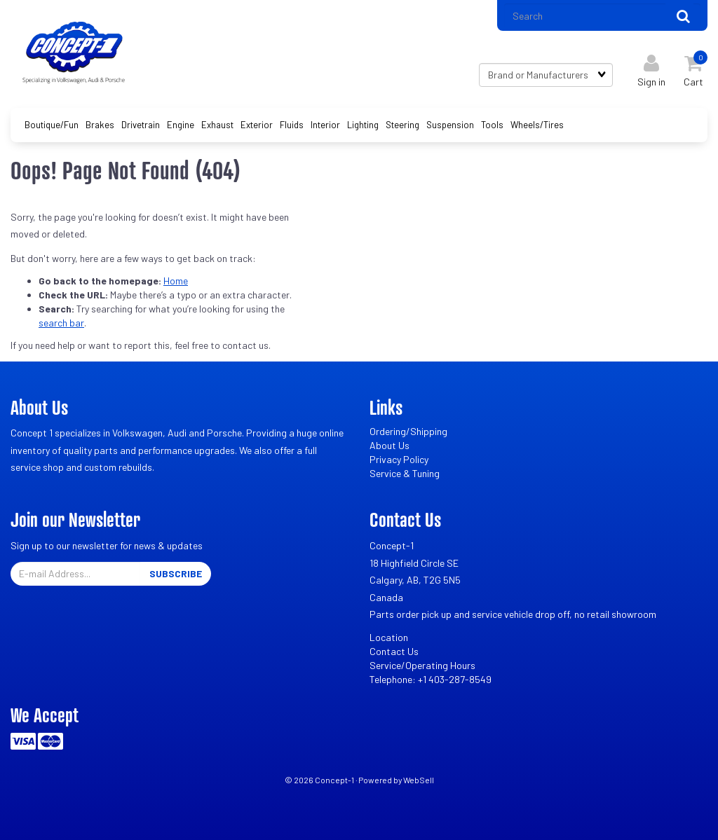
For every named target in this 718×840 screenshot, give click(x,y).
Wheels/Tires (537, 124)
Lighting (363, 124)
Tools (492, 124)
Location (389, 637)
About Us (389, 445)
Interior (325, 124)
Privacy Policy (399, 459)
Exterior (257, 124)
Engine (180, 124)
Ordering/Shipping (408, 431)
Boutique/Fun (52, 124)
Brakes (100, 124)
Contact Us (394, 651)
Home (175, 281)
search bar (61, 323)
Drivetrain (140, 124)
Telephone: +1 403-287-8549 (431, 679)
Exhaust (217, 124)
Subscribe (175, 573)
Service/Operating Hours (422, 665)
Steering (402, 124)
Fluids (292, 124)
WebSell (418, 780)
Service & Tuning (405, 473)
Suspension (450, 124)
